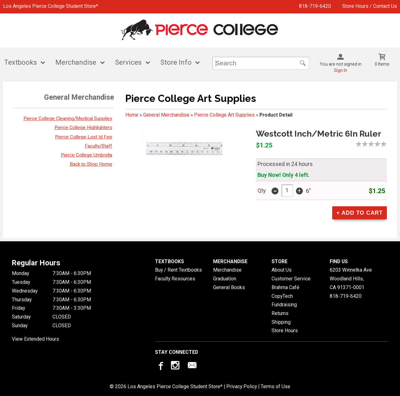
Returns (280, 313)
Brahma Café (285, 287)
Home (131, 115)
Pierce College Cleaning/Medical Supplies (67, 118)
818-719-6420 (315, 6)
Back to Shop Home (91, 164)
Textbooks (20, 62)
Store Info (176, 62)
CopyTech (282, 296)
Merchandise (75, 62)
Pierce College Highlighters (83, 127)
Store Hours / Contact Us (369, 6)
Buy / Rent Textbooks (178, 270)
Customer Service (291, 279)
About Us (282, 270)
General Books (229, 287)
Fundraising (284, 305)
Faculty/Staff (98, 146)
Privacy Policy (241, 386)
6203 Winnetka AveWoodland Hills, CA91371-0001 (351, 278)
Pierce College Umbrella (86, 155)
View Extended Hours (35, 339)
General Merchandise (166, 115)
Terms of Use (275, 386)
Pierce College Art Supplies (224, 115)
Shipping (281, 322)
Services (128, 62)
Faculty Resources (175, 279)
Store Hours (285, 330)
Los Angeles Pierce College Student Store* (50, 6)
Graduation (224, 279)
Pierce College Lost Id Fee (83, 137)
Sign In (340, 70)
